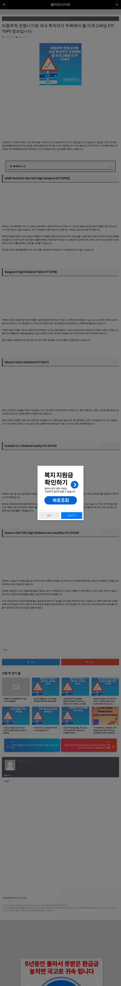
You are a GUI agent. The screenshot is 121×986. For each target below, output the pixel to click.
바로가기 (71, 515)
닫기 (49, 515)
